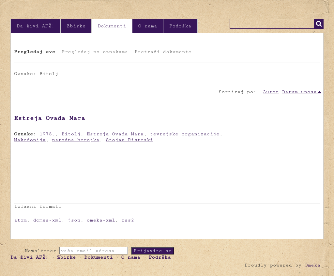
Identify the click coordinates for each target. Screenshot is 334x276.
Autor (271, 92)
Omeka (312, 265)
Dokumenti (112, 26)
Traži (319, 24)
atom (20, 220)
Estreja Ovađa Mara (49, 118)
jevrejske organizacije (185, 134)
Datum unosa (299, 92)
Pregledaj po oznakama (95, 51)
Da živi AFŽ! (35, 26)
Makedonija (30, 140)
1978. (47, 134)
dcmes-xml (47, 220)
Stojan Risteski (129, 140)
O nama (147, 26)
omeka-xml (101, 220)
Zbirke (76, 26)
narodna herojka (75, 140)
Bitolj (70, 134)
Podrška (180, 26)
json (74, 220)
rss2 (127, 220)
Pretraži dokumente (162, 51)
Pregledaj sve (34, 51)
